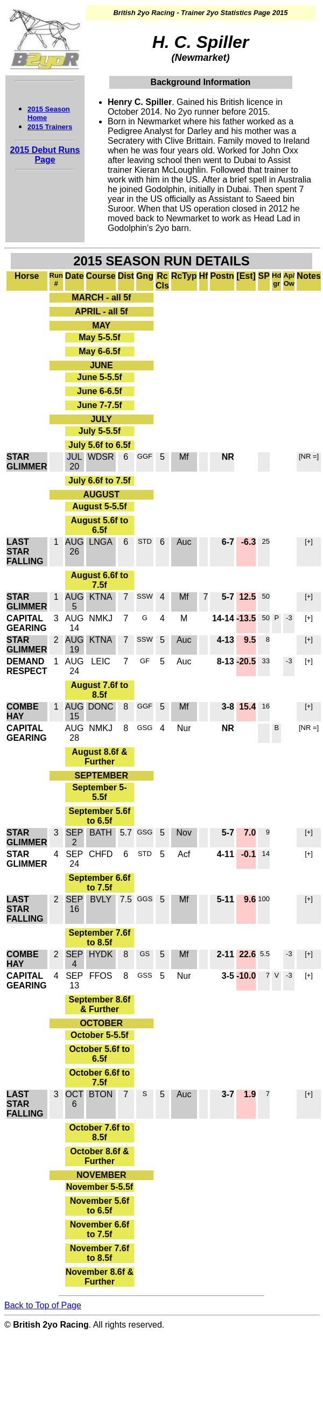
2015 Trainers (49, 127)
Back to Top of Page (42, 1305)
